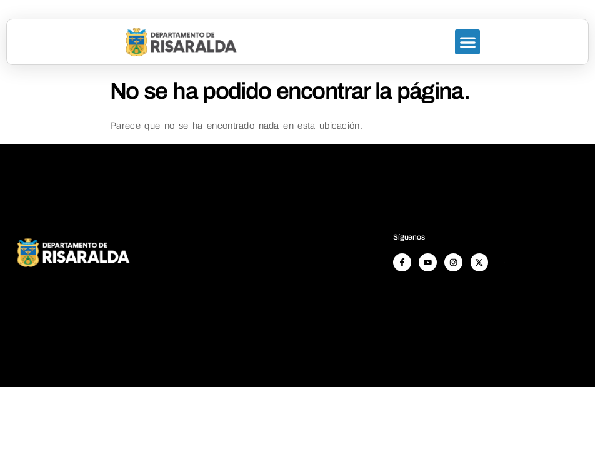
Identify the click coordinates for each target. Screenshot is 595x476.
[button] (468, 42)
